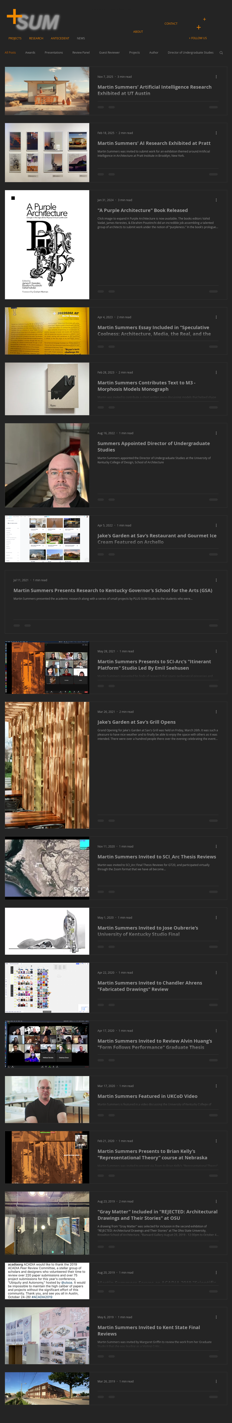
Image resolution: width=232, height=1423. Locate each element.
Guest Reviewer (109, 52)
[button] (198, 38)
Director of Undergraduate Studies (191, 52)
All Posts (10, 52)
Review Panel (81, 52)
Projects (134, 52)
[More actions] (218, 76)
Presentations (54, 52)
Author (153, 52)
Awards (30, 52)
